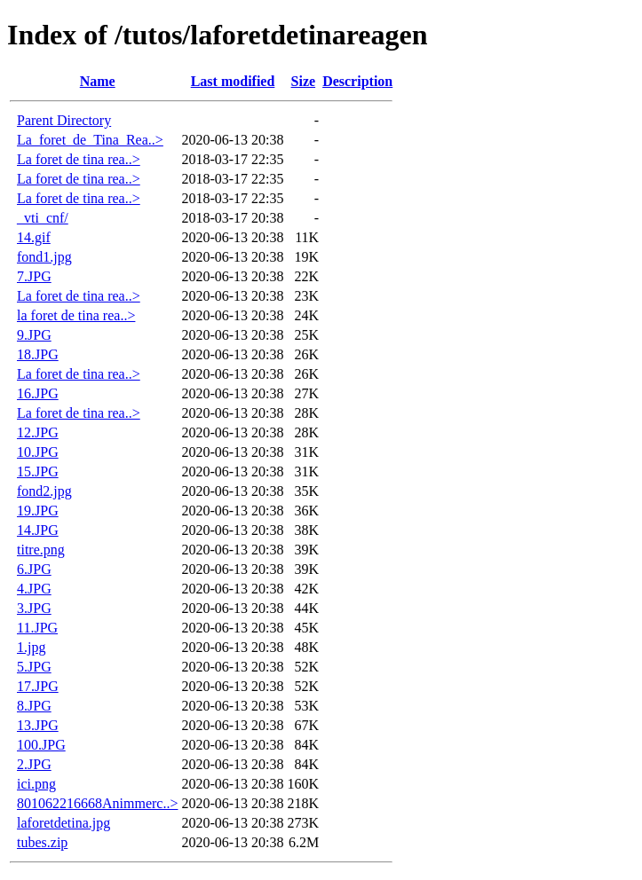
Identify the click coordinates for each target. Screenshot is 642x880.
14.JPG (38, 530)
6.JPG (34, 569)
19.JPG (38, 510)
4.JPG (34, 588)
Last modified (233, 81)
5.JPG (34, 666)
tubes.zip (42, 842)
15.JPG (38, 471)
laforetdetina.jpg (63, 822)
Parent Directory (64, 120)
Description (357, 81)
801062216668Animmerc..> (97, 803)
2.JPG (34, 764)
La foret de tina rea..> (78, 159)
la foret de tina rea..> (76, 315)
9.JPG (34, 334)
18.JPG (38, 354)
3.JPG (34, 608)
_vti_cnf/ (42, 217)
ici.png (36, 783)
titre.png (41, 549)
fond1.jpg (44, 256)
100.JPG (41, 744)
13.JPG (38, 725)
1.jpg (31, 647)
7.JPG (34, 276)
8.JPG (34, 705)
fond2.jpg (44, 491)
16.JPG (38, 393)
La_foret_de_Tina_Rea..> (90, 139)
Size (303, 81)
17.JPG (38, 686)
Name (97, 81)
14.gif (34, 237)
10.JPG (38, 452)
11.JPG (37, 627)
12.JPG (38, 432)
